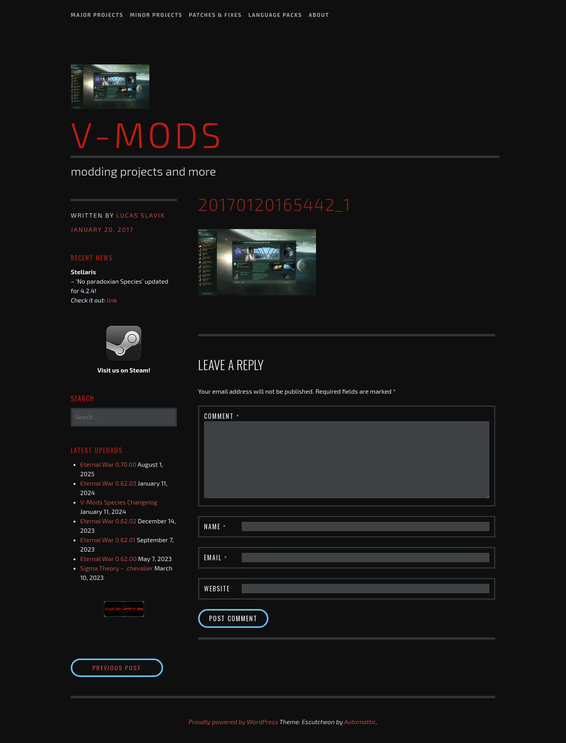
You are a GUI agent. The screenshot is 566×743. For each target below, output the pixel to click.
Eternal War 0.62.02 (108, 521)
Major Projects (97, 15)
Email (216, 557)
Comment (222, 415)
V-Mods (147, 133)
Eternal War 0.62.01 (107, 539)
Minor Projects (156, 15)
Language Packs (275, 15)
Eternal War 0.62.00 (108, 558)
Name (215, 526)
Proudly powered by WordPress (233, 721)
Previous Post (128, 667)
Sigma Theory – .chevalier (116, 568)
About (319, 15)
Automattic (360, 721)
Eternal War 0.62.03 (108, 483)
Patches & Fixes (215, 15)
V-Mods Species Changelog (118, 502)
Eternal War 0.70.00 (108, 464)
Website (217, 588)
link (112, 300)
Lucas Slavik (140, 215)
